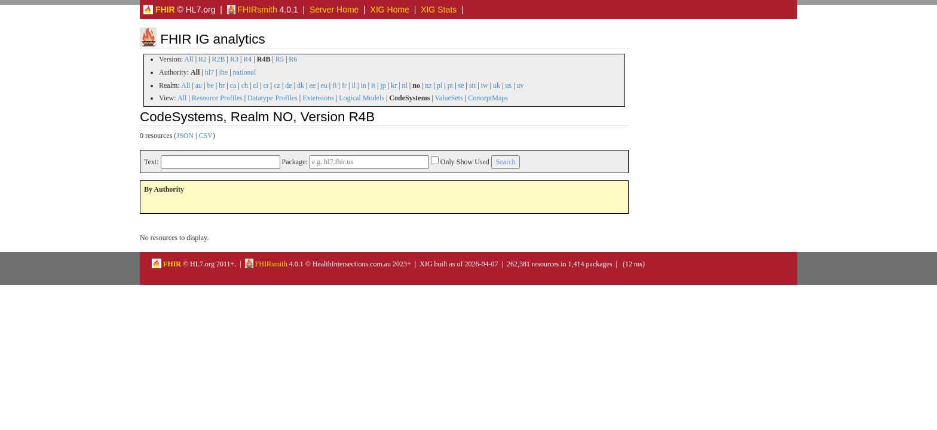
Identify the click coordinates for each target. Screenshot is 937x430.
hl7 (209, 72)
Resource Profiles (217, 98)
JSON (185, 135)
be (210, 85)
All (188, 59)
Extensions (318, 98)
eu (324, 85)
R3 (234, 59)
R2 (202, 59)
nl (404, 85)
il (353, 85)
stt (472, 85)
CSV (205, 135)
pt (450, 85)
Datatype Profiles (272, 98)
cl (255, 85)
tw (484, 85)
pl (439, 85)
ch (244, 85)
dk (300, 85)
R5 (279, 59)
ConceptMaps (488, 98)
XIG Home (389, 9)
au (198, 85)
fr (344, 85)
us (509, 85)
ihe (223, 72)
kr (394, 85)
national (244, 72)
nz (428, 85)
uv (520, 85)
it (373, 85)
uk (496, 85)
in (363, 85)
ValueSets (448, 98)
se (461, 85)
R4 (247, 59)
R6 (293, 59)
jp (382, 85)
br (222, 85)
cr (266, 85)
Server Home (334, 9)
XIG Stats (439, 9)
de (288, 85)
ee (312, 85)
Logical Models (361, 98)
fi (334, 85)
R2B (218, 59)
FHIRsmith (252, 9)
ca (233, 85)
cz (277, 85)
